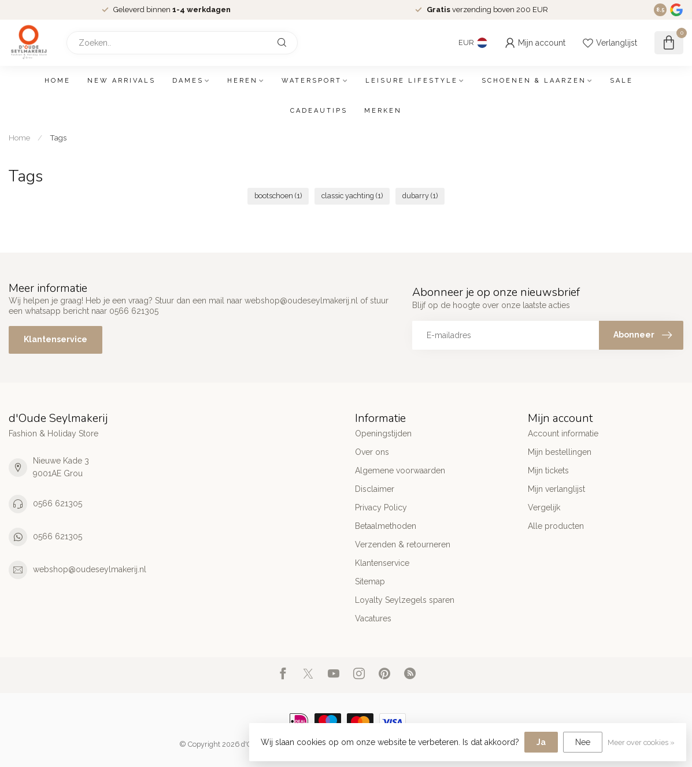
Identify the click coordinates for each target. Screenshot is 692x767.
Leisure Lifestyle (411, 80)
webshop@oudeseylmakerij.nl (89, 569)
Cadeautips (318, 110)
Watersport (312, 80)
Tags (58, 137)
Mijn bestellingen (559, 452)
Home (58, 80)
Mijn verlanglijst (556, 489)
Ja (541, 742)
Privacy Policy (381, 507)
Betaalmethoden (385, 526)
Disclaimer (374, 489)
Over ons (372, 452)
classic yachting (352, 195)
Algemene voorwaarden (400, 470)
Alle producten (556, 526)
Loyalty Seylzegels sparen (404, 600)
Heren (242, 80)
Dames (187, 80)
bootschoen (278, 195)
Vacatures (373, 618)
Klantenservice (55, 339)
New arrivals (121, 80)
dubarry (420, 195)
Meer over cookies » (641, 742)
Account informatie (563, 433)
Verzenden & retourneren (402, 544)
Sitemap (370, 581)
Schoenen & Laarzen (534, 80)
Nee (582, 742)
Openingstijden (383, 433)
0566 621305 (57, 503)
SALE (621, 80)
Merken (383, 110)
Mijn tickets (548, 470)
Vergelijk (544, 507)
